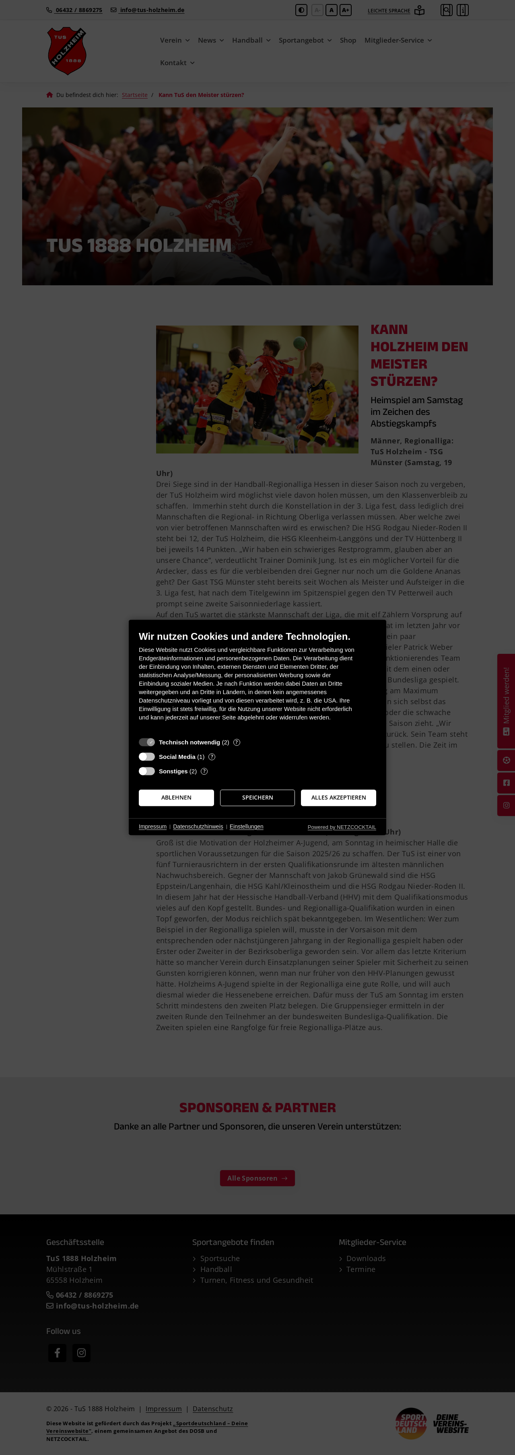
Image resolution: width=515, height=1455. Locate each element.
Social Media (177, 756)
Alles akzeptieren (338, 797)
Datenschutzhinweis (198, 826)
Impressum (153, 826)
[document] (257, 682)
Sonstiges (173, 771)
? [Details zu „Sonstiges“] (204, 771)
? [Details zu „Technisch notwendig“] (236, 742)
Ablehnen (176, 797)
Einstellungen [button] (247, 826)
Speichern (257, 797)
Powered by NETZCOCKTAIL (342, 827)
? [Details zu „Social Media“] (212, 756)
